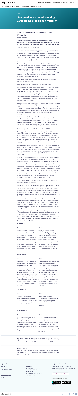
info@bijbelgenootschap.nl (35, 368)
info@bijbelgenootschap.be (35, 373)
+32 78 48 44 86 (32, 375)
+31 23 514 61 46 (32, 370)
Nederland (29, 366)
